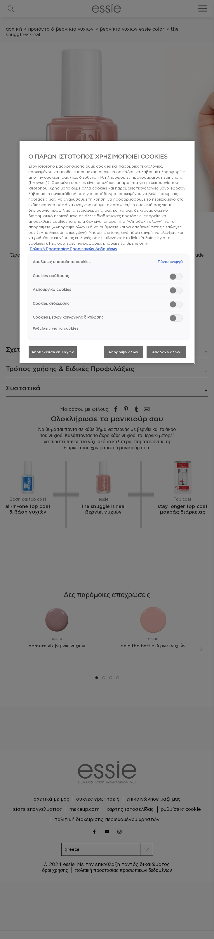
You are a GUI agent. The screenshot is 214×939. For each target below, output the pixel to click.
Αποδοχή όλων (166, 352)
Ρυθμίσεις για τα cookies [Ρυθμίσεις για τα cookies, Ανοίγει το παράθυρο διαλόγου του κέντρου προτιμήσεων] (56, 328)
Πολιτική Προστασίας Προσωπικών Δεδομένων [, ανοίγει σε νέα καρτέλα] (73, 249)
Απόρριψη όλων (123, 352)
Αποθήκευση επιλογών (53, 352)
